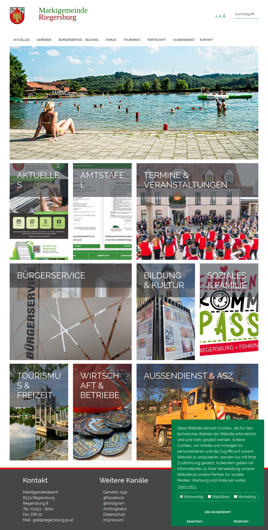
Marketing (245, 496)
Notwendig (191, 496)
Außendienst (184, 40)
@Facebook (113, 497)
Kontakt (206, 40)
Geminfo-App (115, 492)
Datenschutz (114, 514)
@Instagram (113, 503)
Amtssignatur (115, 509)
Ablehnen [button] (240, 521)
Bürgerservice (70, 40)
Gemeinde (44, 40)
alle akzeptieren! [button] (218, 512)
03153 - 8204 (41, 509)
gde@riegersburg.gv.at (53, 520)
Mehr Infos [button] (187, 487)
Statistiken (219, 496)
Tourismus (131, 40)
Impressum (113, 520)
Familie (111, 40)
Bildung (91, 40)
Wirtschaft (156, 40)
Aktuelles (21, 40)
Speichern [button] (195, 521)
